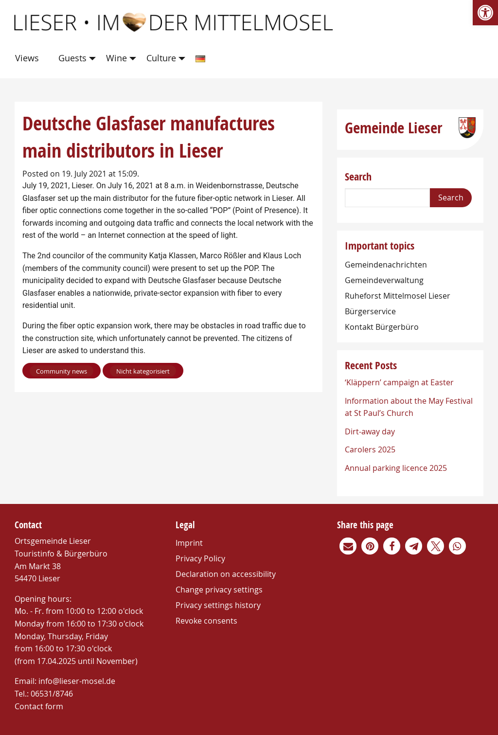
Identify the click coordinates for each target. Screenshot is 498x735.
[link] (485, 12)
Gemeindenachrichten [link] (386, 264)
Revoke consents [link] (206, 620)
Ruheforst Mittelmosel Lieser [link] (397, 295)
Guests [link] (72, 58)
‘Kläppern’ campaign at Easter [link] (399, 382)
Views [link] (27, 58)
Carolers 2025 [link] (370, 449)
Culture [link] (161, 58)
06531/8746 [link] (52, 693)
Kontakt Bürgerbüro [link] (382, 327)
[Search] (387, 197)
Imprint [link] (189, 543)
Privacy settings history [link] (218, 605)
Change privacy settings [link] (219, 589)
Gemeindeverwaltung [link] (384, 280)
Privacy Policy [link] (200, 558)
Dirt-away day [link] (370, 431)
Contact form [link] (39, 706)
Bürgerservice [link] (370, 311)
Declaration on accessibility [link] (226, 574)
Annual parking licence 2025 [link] (396, 468)
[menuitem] (29, 59)
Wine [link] (116, 58)
